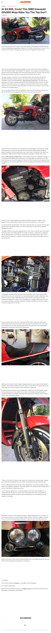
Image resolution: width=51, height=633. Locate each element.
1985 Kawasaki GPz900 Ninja (13, 156)
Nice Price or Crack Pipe (13, 48)
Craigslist (17, 583)
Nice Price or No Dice (11, 6)
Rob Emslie (5, 15)
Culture (3, 6)
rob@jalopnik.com (27, 588)
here (24, 583)
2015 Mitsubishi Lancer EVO (30, 80)
